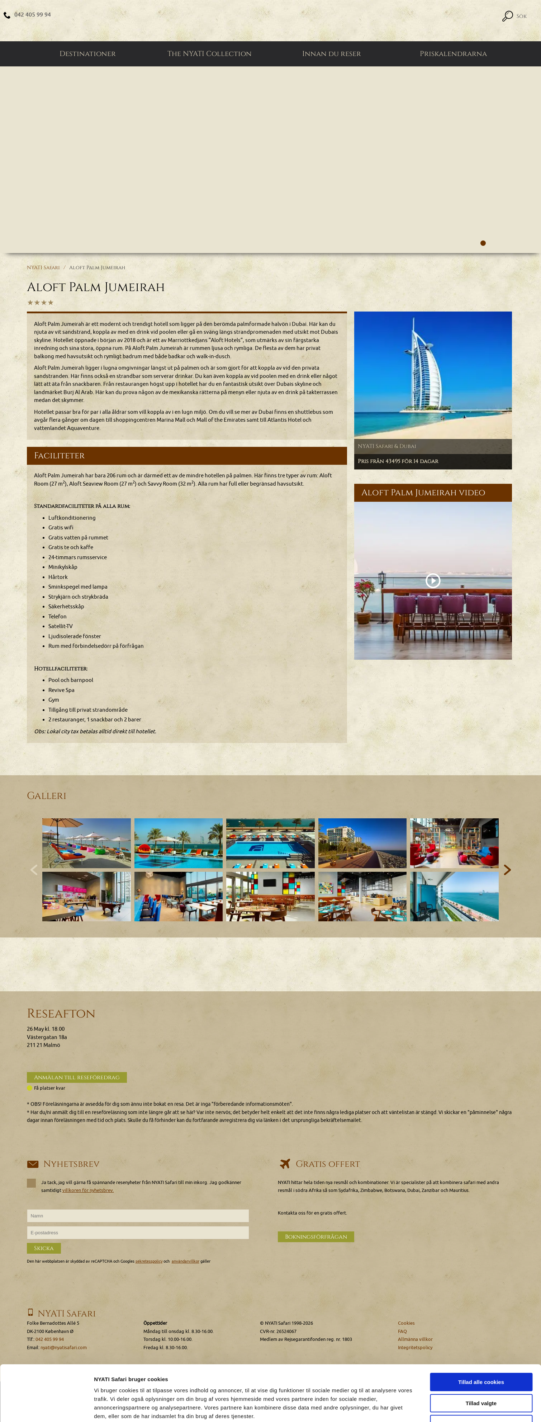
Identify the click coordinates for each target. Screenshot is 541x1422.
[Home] (271, 20)
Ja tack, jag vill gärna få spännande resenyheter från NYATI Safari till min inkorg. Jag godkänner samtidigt (134, 1186)
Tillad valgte (481, 1355)
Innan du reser (331, 54)
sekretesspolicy (149, 1261)
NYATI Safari (43, 267)
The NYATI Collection (209, 54)
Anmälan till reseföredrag (77, 1077)
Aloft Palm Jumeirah (97, 267)
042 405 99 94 (32, 14)
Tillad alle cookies (481, 1334)
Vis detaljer (372, 1408)
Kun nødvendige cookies (481, 1376)
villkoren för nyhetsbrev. (88, 1190)
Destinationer (88, 54)
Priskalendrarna (453, 54)
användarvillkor (185, 1261)
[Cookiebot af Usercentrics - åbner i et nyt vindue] (46, 1408)
